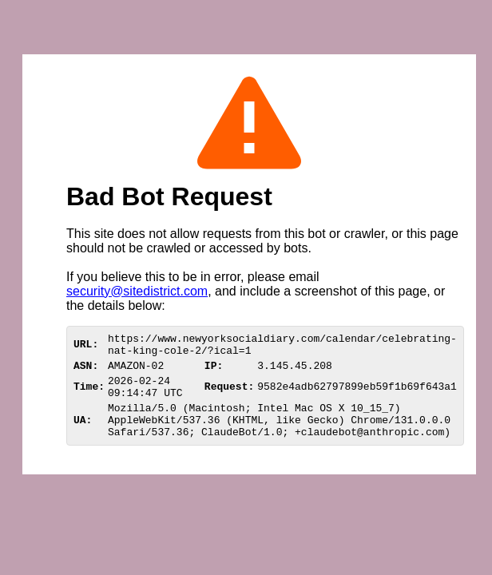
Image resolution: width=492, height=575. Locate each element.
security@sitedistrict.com (137, 291)
